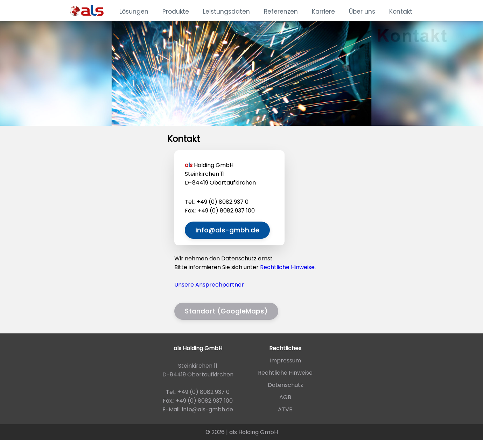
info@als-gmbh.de (227, 230)
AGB (285, 397)
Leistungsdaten (226, 11)
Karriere (323, 11)
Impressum (285, 360)
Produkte (175, 11)
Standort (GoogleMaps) (226, 311)
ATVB (285, 409)
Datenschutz (285, 385)
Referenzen (281, 11)
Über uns (362, 11)
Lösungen (133, 11)
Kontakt (400, 11)
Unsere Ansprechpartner (209, 285)
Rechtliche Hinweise (287, 267)
